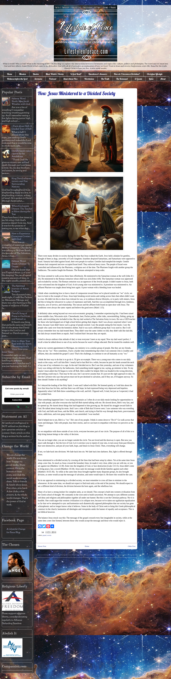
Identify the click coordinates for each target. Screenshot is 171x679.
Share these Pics (70, 78)
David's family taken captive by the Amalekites (22, 153)
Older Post (131, 546)
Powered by (17, 407)
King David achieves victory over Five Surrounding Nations (21, 182)
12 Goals (138, 78)
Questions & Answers (97, 74)
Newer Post (42, 546)
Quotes (36, 74)
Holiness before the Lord (17, 78)
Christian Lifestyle (154, 74)
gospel (45, 535)
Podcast (52, 78)
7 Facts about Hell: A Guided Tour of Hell (22, 128)
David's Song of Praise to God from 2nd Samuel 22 (21, 316)
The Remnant (122, 78)
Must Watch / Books (54, 74)
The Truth (105, 78)
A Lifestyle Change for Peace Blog (15, 531)
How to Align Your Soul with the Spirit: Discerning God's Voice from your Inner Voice (17, 347)
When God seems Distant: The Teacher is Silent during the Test (22, 210)
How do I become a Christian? (127, 74)
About (163, 78)
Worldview (89, 78)
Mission (22, 74)
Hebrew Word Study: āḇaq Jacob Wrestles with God (21, 101)
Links (151, 78)
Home (9, 74)
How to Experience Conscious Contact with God (21, 236)
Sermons (38, 78)
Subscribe (17, 400)
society (49, 535)
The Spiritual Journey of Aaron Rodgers (20, 288)
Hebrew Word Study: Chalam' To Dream (21, 264)
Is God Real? (76, 74)
